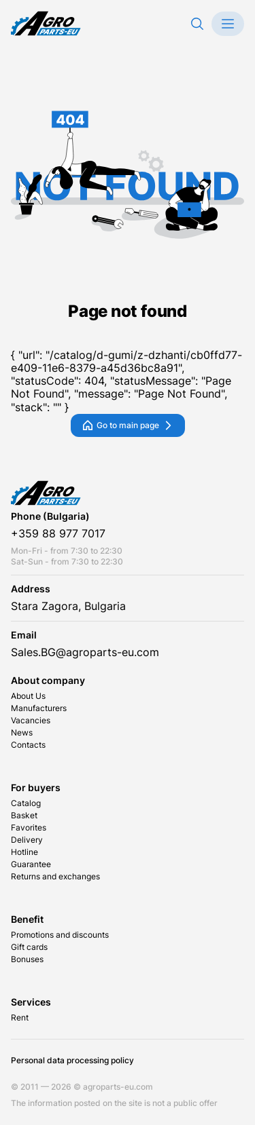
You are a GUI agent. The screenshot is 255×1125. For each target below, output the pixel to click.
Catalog (26, 803)
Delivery (27, 840)
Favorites (28, 828)
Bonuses (27, 959)
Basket (24, 815)
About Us (28, 696)
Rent (20, 1018)
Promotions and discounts (60, 935)
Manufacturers (39, 708)
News (22, 733)
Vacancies (30, 720)
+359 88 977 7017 (58, 533)
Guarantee (31, 864)
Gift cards (29, 947)
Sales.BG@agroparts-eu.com (85, 652)
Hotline (24, 852)
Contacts (28, 745)
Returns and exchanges (55, 876)
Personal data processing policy (72, 1060)
